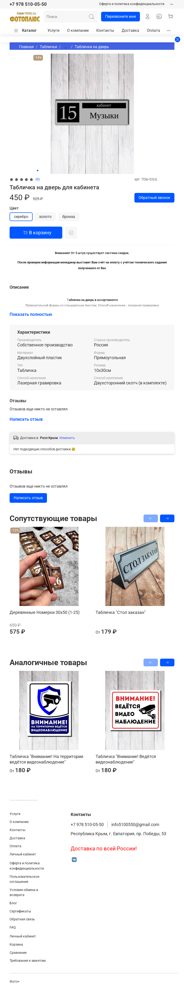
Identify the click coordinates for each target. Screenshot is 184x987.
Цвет (14, 208)
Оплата (153, 30)
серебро (21, 216)
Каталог (25, 30)
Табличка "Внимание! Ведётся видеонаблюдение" (126, 759)
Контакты (105, 30)
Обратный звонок (154, 197)
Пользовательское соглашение (24, 879)
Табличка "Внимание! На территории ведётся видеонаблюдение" (46, 759)
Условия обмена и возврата (24, 892)
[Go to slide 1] (37, 170)
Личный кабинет (23, 854)
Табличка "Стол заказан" (121, 612)
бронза (68, 216)
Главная (26, 47)
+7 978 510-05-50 (28, 4)
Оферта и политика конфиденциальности (131, 4)
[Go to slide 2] (41, 170)
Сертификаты (20, 911)
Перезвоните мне (118, 16)
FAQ (13, 927)
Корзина (16, 944)
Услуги (53, 30)
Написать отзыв (28, 498)
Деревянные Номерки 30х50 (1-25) (45, 612)
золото (45, 216)
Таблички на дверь (92, 47)
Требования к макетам (28, 961)
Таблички (48, 47)
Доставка (130, 30)
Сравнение (18, 953)
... (65, 47)
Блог (13, 903)
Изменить (67, 438)
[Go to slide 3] (44, 170)
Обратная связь (22, 919)
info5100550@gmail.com (135, 824)
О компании (78, 30)
